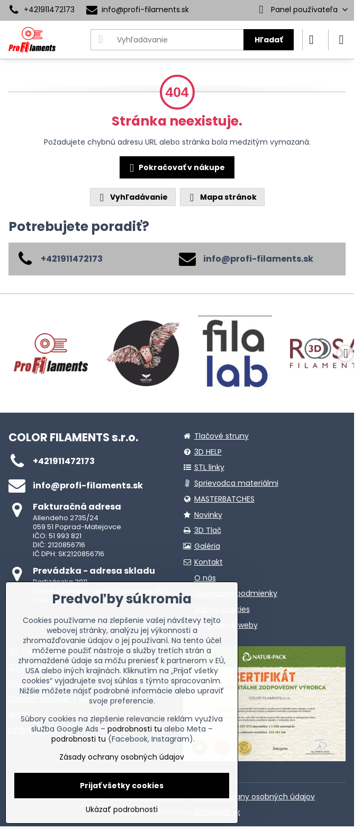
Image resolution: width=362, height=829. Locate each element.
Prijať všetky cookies (122, 785)
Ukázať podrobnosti (122, 810)
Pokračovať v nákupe (175, 168)
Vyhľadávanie (132, 197)
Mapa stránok (222, 197)
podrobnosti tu (134, 729)
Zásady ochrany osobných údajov (252, 796)
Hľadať (269, 39)
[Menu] (341, 39)
